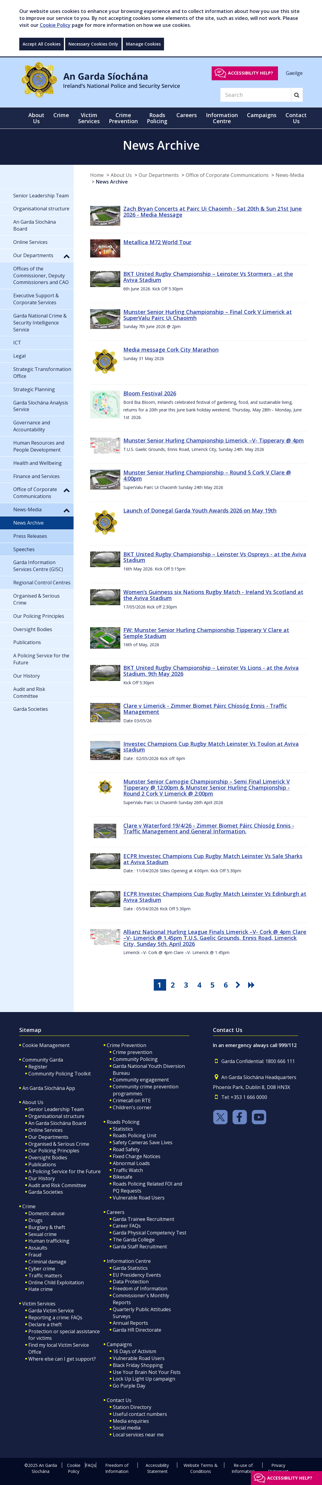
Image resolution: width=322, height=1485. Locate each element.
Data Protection (131, 1281)
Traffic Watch (128, 1170)
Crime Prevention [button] (123, 118)
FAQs (90, 1465)
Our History (41, 1178)
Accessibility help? (250, 73)
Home (97, 175)
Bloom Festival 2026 (149, 393)
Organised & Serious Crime (58, 1144)
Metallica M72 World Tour (157, 242)
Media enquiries (131, 1421)
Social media (126, 1427)
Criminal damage (47, 1261)
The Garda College (134, 1239)
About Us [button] (36, 118)
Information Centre (129, 1261)
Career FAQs (127, 1225)
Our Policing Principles (53, 1150)
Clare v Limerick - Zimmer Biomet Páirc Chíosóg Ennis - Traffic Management (205, 708)
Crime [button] (61, 115)
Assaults (37, 1247)
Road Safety (126, 1149)
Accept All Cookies (42, 44)
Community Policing (135, 1059)
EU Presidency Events (137, 1275)
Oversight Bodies (47, 1157)
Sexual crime (42, 1234)
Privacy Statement (278, 1468)
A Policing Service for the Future (64, 1171)
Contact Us (119, 1400)
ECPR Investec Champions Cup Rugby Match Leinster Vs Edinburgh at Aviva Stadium (214, 896)
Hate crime (40, 1289)
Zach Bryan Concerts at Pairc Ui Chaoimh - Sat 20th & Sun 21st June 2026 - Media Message (212, 211)
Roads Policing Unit (134, 1135)
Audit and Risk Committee (57, 1185)
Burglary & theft (46, 1227)
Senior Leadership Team (56, 1109)
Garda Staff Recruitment (140, 1246)
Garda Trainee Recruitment (143, 1219)
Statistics (123, 1129)
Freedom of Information (140, 1288)
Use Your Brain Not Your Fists (147, 1372)
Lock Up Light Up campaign (144, 1378)
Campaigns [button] (261, 115)
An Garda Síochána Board (57, 1123)
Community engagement (141, 1079)
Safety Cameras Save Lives (142, 1142)
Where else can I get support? (62, 1359)
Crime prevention (132, 1052)
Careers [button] (186, 115)
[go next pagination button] (239, 985)
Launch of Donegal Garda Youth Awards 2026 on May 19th (199, 510)
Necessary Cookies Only (93, 44)
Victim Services (38, 1303)
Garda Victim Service (51, 1310)
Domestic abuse (46, 1213)
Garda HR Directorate (137, 1330)
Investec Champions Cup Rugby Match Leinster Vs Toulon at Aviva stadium (211, 746)
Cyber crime (41, 1268)
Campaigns (119, 1344)
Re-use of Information (243, 1468)
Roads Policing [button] (157, 118)
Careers (116, 1212)
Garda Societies (45, 1192)
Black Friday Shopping (138, 1365)
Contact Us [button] (296, 118)
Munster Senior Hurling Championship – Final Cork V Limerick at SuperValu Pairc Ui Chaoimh (207, 314)
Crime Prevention (126, 1045)
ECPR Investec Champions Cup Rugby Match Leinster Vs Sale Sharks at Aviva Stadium (212, 859)
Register (37, 1066)
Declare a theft (45, 1324)
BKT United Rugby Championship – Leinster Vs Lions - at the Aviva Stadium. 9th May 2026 (211, 670)
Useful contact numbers (140, 1414)
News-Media (290, 175)
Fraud (34, 1254)
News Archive (112, 181)
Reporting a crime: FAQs (55, 1317)
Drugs (35, 1220)
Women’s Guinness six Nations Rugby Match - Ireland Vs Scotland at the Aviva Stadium (213, 595)
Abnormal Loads (131, 1163)
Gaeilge (294, 72)
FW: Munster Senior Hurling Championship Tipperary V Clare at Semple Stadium (206, 633)
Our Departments (159, 175)
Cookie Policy (55, 25)
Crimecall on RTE (132, 1100)
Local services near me (138, 1434)
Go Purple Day (129, 1385)
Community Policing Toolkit (59, 1073)
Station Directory (132, 1407)
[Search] (255, 95)
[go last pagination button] (252, 985)
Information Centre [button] (222, 118)
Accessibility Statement (157, 1468)
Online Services (45, 1130)
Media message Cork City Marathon (171, 349)
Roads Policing (123, 1122)
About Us (121, 175)
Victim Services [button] (89, 118)
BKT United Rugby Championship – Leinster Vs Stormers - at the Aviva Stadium (208, 276)
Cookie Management (46, 1045)
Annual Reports (130, 1323)
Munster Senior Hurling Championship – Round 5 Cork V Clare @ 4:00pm (207, 475)
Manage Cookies (143, 44)
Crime (29, 1206)
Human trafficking (48, 1241)
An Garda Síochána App (48, 1088)
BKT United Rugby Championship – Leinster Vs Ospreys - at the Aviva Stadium (214, 557)
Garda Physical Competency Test (149, 1232)
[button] (66, 256)
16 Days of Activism (134, 1351)
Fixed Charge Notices (136, 1156)
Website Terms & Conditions (201, 1468)
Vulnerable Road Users (139, 1197)
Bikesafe (122, 1177)
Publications (42, 1164)
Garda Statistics (130, 1268)
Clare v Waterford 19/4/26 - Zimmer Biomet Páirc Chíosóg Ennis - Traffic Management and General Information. (208, 828)
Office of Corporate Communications (227, 175)
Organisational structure (56, 1116)
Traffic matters (45, 1275)
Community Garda (42, 1059)
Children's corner (132, 1107)
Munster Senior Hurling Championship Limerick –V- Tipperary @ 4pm (213, 440)
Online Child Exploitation (56, 1282)
